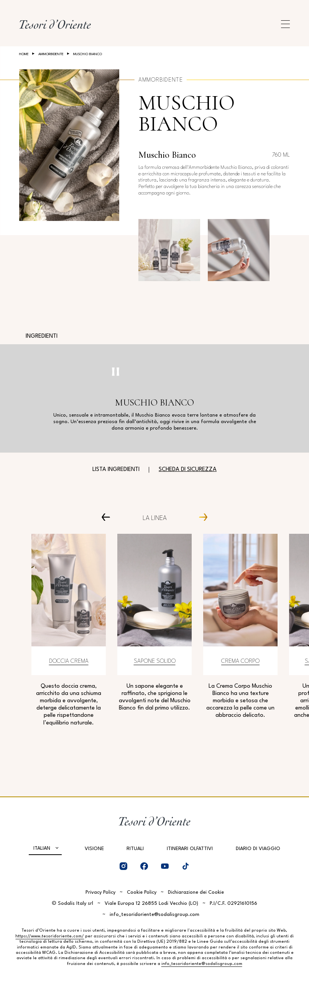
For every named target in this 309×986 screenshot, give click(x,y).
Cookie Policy (141, 892)
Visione (94, 848)
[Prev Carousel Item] (109, 517)
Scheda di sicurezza (188, 470)
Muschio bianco (186, 113)
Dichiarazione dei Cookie (196, 892)
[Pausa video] (115, 371)
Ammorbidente (51, 54)
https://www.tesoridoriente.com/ (49, 936)
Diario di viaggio (258, 848)
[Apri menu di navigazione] (285, 24)
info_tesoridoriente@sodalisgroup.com (154, 914)
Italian (41, 848)
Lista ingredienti (116, 470)
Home (24, 54)
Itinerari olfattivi (190, 848)
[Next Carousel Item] (200, 517)
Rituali (135, 848)
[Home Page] (55, 24)
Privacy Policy (100, 892)
